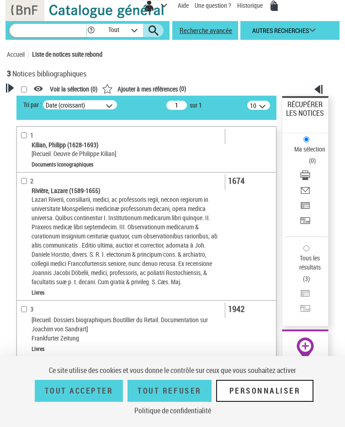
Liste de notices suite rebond (67, 54)
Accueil (16, 54)
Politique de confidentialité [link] (172, 410)
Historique (250, 5)
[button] (91, 30)
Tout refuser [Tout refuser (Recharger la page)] (169, 391)
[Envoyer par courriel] (305, 193)
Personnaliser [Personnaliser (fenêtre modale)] (265, 391)
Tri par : (32, 104)
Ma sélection (309, 149)
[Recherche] (48, 30)
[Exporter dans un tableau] (305, 208)
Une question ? (213, 5)
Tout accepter (79, 391)
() (144, 88)
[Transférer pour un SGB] (305, 223)
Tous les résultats (310, 262)
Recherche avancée (206, 30)
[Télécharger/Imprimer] (305, 178)
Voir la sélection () (73, 89)
